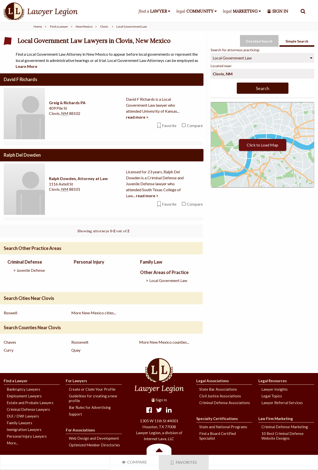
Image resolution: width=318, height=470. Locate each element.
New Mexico (84, 26)
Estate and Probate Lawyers (30, 402)
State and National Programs (223, 426)
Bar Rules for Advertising (90, 407)
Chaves (10, 342)
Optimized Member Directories (94, 445)
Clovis (104, 26)
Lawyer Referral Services (282, 402)
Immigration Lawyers (24, 429)
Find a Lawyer (59, 26)
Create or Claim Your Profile (92, 389)
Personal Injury (89, 262)
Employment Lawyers (24, 395)
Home (38, 26)
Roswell (10, 312)
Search (262, 88)
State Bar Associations (218, 389)
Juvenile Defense (31, 270)
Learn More (26, 66)
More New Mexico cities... (93, 312)
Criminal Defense (24, 262)
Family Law (151, 262)
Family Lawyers (19, 422)
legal (194, 11)
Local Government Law (168, 280)
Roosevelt (79, 342)
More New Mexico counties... (164, 342)
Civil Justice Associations (220, 395)
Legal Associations (212, 380)
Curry (8, 350)
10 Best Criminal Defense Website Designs (282, 435)
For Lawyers (76, 380)
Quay (75, 350)
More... (12, 442)
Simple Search (296, 41)
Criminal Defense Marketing (284, 426)
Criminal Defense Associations (224, 402)
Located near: (221, 66)
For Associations (80, 429)
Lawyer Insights (274, 389)
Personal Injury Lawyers (27, 436)
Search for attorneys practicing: (235, 50)
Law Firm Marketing (275, 418)
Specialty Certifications (217, 418)
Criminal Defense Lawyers (28, 409)
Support (75, 414)
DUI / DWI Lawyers (23, 416)
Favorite (166, 125)
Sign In (159, 400)
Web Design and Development (94, 438)
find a (153, 11)
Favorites (184, 462)
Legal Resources (272, 380)
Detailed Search (259, 41)
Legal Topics (271, 395)
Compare (134, 462)
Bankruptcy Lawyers (23, 389)
